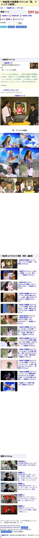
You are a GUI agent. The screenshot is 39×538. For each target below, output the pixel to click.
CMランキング (18, 19)
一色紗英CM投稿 (26, 15)
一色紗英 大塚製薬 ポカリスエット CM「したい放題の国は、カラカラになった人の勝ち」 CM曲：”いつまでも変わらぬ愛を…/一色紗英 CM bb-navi (27, 375)
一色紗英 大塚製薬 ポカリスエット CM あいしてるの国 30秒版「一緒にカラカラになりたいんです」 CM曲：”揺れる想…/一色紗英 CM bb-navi (27, 353)
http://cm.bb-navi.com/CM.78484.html (19, 529)
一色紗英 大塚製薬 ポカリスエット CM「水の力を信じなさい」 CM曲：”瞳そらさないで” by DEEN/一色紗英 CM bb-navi (27, 297)
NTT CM (20, 8)
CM (1, 8)
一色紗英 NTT (8, 63)
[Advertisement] (19, 44)
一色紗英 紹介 (15, 15)
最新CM (9, 19)
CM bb (3, 19)
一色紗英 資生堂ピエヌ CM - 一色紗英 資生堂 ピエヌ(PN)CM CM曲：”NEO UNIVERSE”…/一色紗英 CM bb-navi (27, 319)
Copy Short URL (21, 27)
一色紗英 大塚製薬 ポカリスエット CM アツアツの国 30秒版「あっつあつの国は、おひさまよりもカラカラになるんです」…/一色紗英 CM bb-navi (27, 341)
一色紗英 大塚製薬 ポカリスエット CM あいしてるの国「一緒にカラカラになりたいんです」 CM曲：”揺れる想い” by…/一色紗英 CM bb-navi (27, 330)
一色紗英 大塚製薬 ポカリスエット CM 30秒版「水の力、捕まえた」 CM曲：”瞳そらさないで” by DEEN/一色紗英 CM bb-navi (27, 308)
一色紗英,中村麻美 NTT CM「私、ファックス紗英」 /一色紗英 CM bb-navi (27, 262)
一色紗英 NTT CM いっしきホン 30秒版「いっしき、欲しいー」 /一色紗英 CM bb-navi (27, 273)
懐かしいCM (15, 90)
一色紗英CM (5, 15)
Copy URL (11, 27)
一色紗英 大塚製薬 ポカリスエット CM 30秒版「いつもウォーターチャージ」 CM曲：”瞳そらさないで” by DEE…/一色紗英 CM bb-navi (27, 364)
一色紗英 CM (9, 8)
